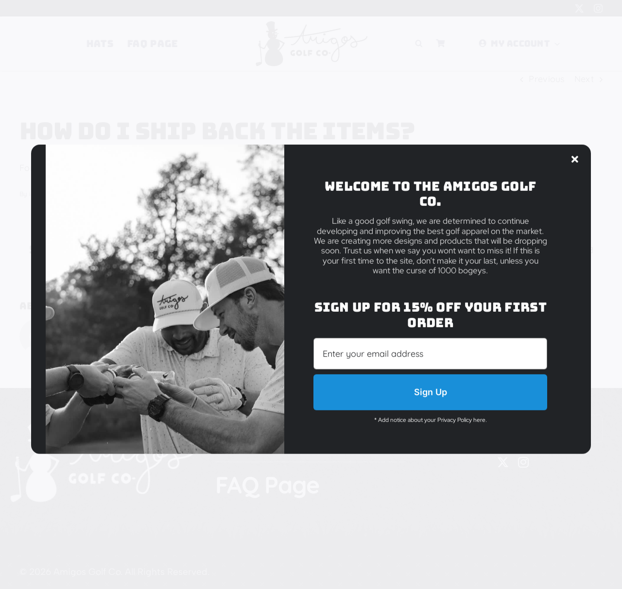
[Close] (575, 140)
